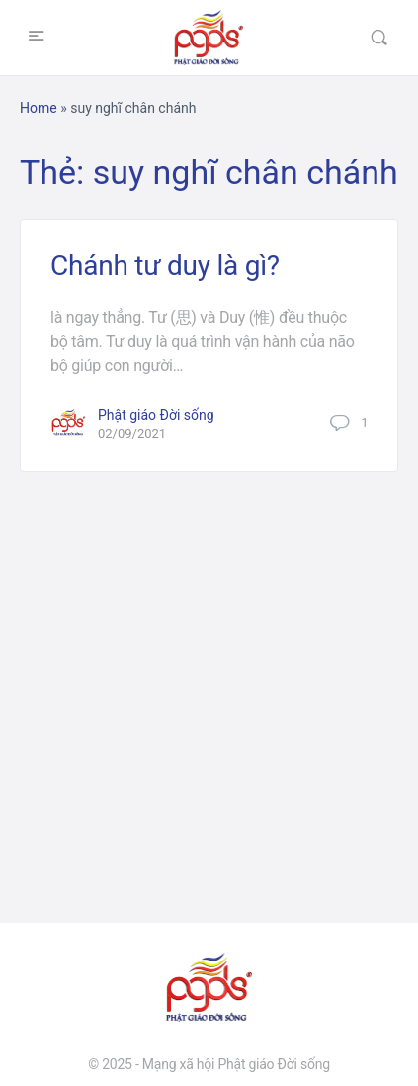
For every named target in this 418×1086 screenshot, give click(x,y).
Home (38, 108)
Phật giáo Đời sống (156, 415)
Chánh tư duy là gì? (165, 265)
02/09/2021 (132, 433)
